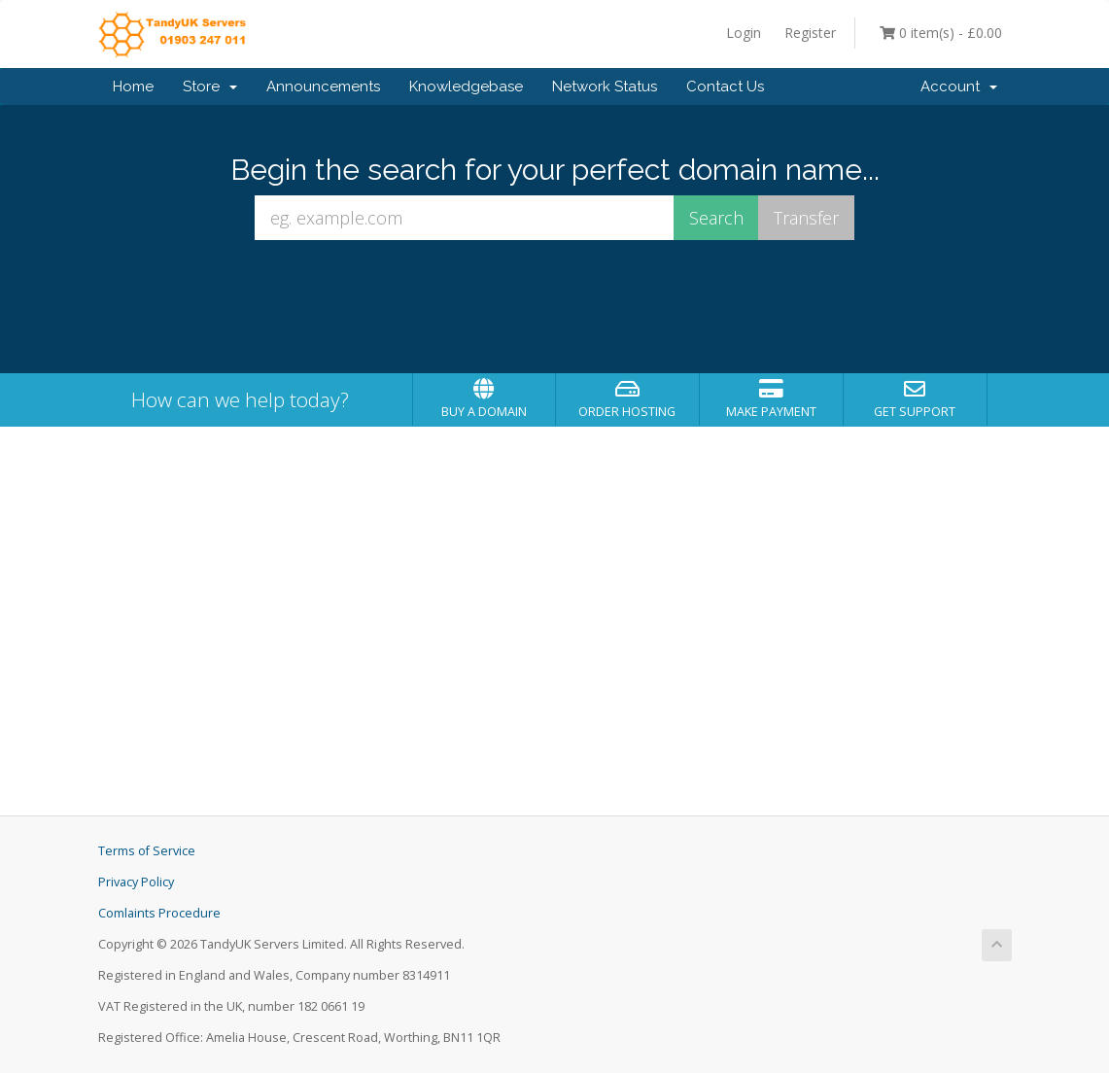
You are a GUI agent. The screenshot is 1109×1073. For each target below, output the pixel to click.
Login (743, 32)
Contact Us (725, 86)
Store (210, 86)
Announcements (323, 86)
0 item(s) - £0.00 (941, 32)
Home (133, 86)
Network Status (604, 86)
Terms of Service (146, 851)
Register (810, 32)
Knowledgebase (466, 86)
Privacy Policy (136, 882)
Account (958, 86)
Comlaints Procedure (159, 913)
